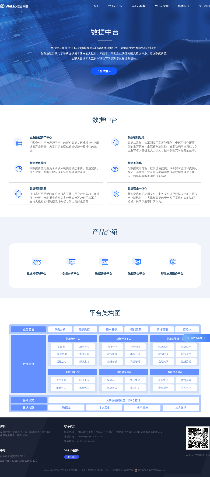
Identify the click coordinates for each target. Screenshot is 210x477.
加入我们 (72, 457)
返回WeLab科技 (196, 337)
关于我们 (204, 6)
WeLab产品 (115, 6)
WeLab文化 (162, 6)
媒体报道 (183, 6)
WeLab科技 (138, 6)
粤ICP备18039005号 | (125, 470)
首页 (96, 6)
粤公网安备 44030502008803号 (150, 470)
